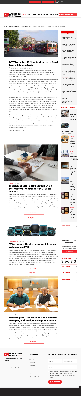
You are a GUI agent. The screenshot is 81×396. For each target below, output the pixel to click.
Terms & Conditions (35, 377)
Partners (32, 365)
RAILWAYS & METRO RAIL (65, 90)
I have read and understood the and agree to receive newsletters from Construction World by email (63, 374)
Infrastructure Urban (14, 26)
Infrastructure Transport (14, 241)
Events (40, 15)
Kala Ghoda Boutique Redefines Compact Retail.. (73, 200)
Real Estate (11, 183)
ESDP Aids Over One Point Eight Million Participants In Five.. (68, 73)
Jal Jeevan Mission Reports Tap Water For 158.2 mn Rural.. (68, 59)
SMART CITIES (64, 36)
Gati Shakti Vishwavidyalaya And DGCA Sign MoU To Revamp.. (67, 100)
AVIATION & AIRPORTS (65, 97)
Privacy (32, 371)
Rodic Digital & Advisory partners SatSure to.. (72, 144)
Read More (33, 213)
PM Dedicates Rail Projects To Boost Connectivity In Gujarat (68, 93)
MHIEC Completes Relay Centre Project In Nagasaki (73, 185)
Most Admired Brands (66, 15)
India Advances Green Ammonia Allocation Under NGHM (68, 86)
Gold (34, 15)
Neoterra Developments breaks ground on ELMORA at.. (73, 157)
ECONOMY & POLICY (26, 26)
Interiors (71, 163)
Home (24, 15)
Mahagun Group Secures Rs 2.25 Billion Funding (68, 45)
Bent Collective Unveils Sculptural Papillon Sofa (73, 170)
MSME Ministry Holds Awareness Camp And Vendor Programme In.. (67, 66)
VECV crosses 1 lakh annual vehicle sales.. (67, 132)
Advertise (35, 2)
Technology (12, 315)
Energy (63, 83)
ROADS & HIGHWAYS (65, 129)
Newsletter (33, 374)
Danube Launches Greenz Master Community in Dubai (68, 52)
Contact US (54, 15)
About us (32, 362)
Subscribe (48, 2)
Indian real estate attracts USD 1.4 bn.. (73, 117)
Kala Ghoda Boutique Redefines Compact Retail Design (68, 39)
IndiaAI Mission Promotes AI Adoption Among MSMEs (68, 79)
